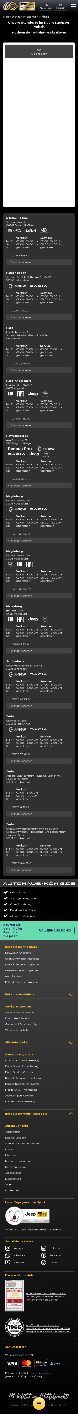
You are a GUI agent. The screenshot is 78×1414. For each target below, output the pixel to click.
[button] (72, 6)
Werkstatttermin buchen (20, 1012)
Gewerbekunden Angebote (21, 970)
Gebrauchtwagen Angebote (22, 958)
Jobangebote (13, 1172)
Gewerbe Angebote (19, 1054)
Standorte (18, 16)
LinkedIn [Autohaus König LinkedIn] (50, 1248)
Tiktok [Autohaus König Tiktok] (49, 1262)
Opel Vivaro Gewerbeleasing (22, 1060)
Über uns (10, 1155)
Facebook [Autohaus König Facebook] (51, 1255)
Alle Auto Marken (39, 1042)
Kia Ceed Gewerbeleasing (20, 1101)
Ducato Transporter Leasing (22, 1083)
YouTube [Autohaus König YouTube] (14, 1262)
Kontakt (10, 1149)
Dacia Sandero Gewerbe (19, 1072)
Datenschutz (13, 1178)
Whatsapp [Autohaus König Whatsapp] (15, 1255)
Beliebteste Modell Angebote (39, 1114)
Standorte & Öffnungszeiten (22, 1143)
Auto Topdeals (13, 976)
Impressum (12, 1190)
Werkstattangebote (16, 1030)
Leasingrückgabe (15, 1137)
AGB (8, 1184)
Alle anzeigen (39, 51)
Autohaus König (16, 1125)
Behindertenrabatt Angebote (22, 982)
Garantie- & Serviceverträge (21, 1024)
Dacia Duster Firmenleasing (21, 1066)
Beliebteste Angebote (21, 946)
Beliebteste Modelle (39, 994)
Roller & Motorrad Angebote (22, 964)
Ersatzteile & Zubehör (18, 1018)
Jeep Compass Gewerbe (19, 1095)
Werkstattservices (18, 1006)
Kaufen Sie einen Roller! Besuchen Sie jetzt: (13, 930)
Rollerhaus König (55, 930)
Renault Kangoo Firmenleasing (23, 1077)
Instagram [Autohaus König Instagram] (15, 1248)
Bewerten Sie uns (15, 1166)
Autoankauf (12, 1131)
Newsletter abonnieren (18, 1161)
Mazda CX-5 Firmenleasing (21, 1089)
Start (6, 16)
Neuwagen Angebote (18, 952)
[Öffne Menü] (39, 1403)
